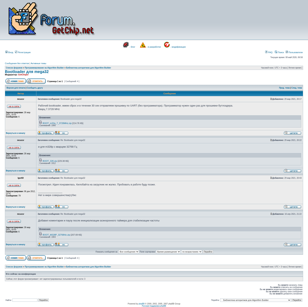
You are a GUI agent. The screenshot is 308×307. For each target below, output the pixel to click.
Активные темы (38, 63)
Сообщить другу (35, 88)
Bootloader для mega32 (27, 71)
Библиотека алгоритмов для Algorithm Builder (88, 68)
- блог (132, 47)
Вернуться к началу (15, 133)
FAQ (268, 52)
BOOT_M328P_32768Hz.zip (56, 235)
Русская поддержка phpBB (154, 306)
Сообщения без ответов (17, 63)
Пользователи (294, 52)
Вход (9, 52)
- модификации (178, 47)
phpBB (141, 304)
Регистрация (22, 52)
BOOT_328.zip (50, 161)
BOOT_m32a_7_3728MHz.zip (57, 123)
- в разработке (153, 47)
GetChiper (23, 74)
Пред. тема (284, 88)
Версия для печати (16, 88)
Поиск (279, 52)
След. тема (296, 88)
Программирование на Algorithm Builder (44, 68)
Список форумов (14, 68)
